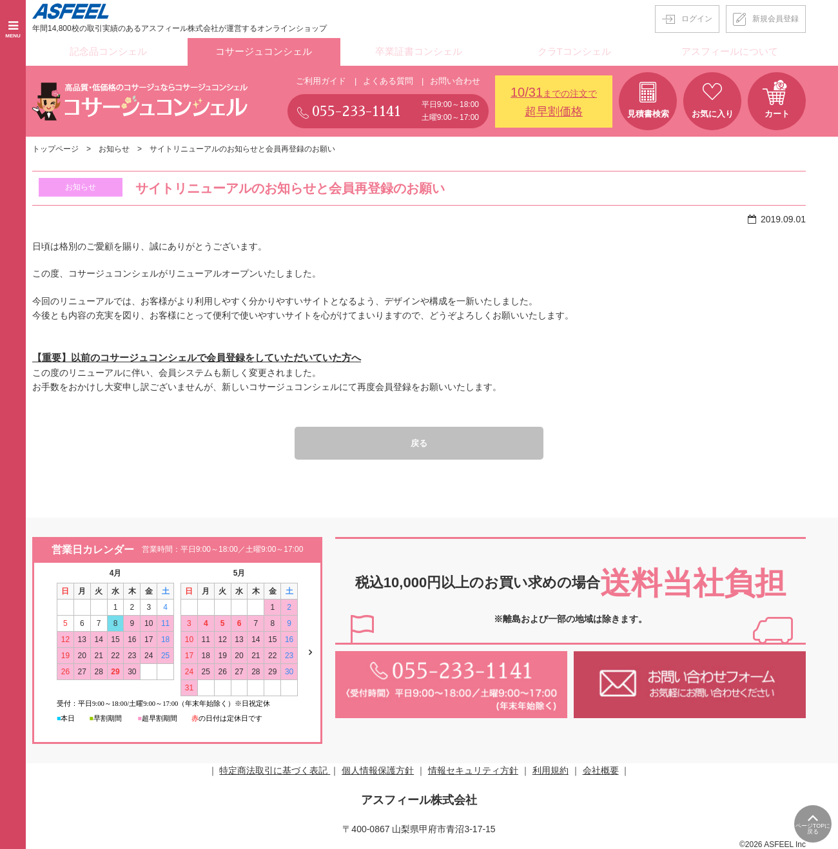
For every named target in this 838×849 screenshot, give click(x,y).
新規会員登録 (775, 18)
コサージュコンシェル (264, 51)
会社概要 (601, 769)
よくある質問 (388, 78)
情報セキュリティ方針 (473, 769)
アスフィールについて (730, 51)
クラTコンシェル (574, 51)
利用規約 (550, 769)
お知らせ (114, 146)
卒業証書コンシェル (419, 51)
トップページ (55, 146)
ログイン (696, 18)
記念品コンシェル (108, 51)
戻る (419, 441)
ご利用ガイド (321, 78)
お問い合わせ (455, 78)
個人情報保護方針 (378, 769)
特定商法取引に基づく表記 (274, 769)
